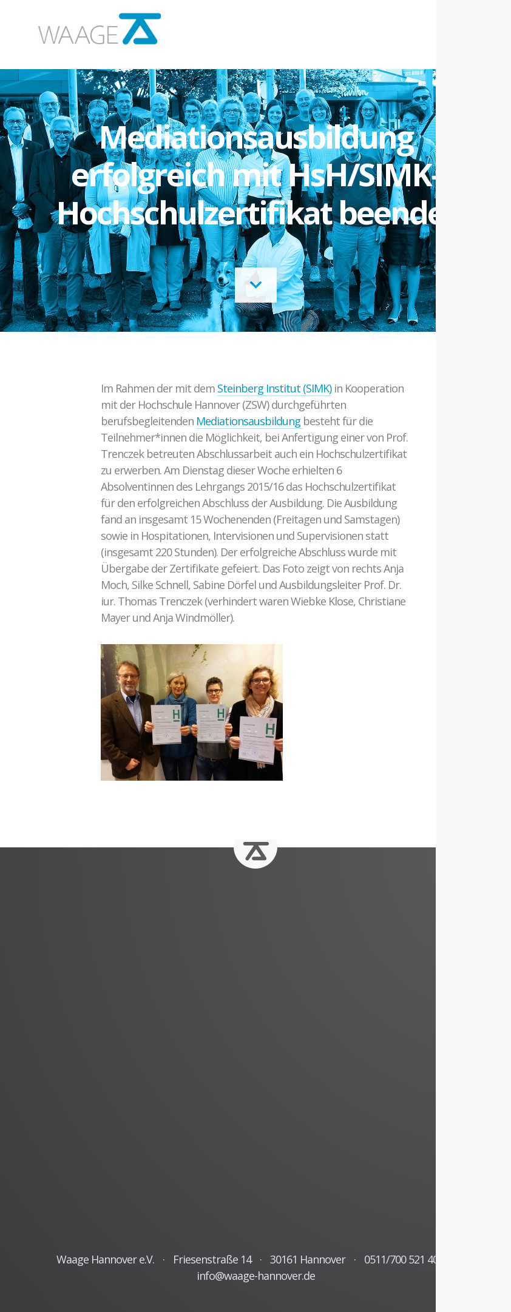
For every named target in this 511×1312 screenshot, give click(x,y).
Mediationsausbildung (249, 421)
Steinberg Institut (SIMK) (274, 388)
